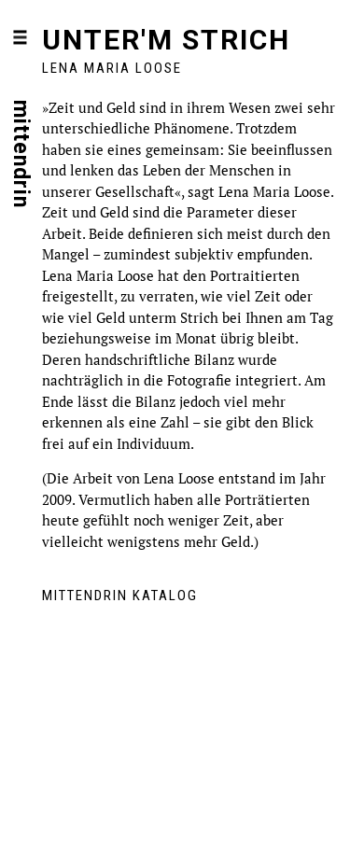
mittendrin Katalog (120, 595)
